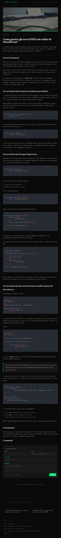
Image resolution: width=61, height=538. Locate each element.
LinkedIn (21, 495)
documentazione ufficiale (48, 420)
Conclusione (7, 526)
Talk (48, 2)
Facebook (29, 495)
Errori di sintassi (9, 517)
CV (51, 2)
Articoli (39, 2)
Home (34, 2)
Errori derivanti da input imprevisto (14, 521)
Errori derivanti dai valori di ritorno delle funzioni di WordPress (22, 524)
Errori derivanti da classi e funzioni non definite (18, 519)
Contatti (55, 2)
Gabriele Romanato (10, 2)
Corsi (44, 2)
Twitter (13, 495)
